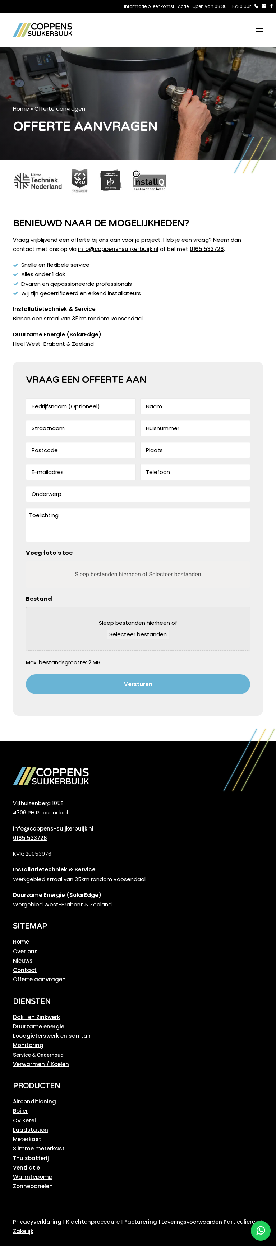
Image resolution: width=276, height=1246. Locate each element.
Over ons (25, 951)
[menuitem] (149, 6)
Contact (25, 970)
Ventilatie (26, 1167)
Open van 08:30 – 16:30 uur (221, 6)
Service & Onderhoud (38, 1055)
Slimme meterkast (39, 1148)
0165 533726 (207, 249)
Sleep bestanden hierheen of (138, 574)
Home (21, 108)
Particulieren (241, 1222)
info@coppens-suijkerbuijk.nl (118, 249)
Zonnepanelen (33, 1186)
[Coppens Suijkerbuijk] (42, 30)
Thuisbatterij (31, 1158)
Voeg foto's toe (49, 553)
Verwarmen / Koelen (41, 1064)
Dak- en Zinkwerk (36, 1017)
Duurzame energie (38, 1026)
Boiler (20, 1111)
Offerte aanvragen (39, 979)
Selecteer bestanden (175, 574)
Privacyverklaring (37, 1222)
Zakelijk (23, 1231)
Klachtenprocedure (93, 1222)
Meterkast (27, 1139)
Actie (183, 6)
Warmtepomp (32, 1177)
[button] (259, 30)
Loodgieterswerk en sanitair (52, 1036)
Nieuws (23, 960)
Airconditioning (34, 1101)
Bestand (39, 599)
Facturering (140, 1222)
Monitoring (28, 1045)
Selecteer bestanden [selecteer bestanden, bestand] (138, 634)
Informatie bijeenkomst (149, 6)
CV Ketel (24, 1120)
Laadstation (30, 1130)
